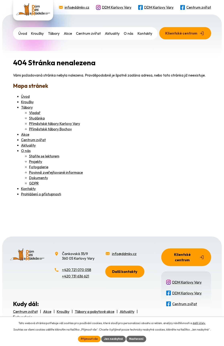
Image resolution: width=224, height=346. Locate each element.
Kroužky (37, 33)
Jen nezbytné (113, 339)
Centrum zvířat (198, 7)
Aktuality (112, 33)
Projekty (35, 161)
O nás (128, 33)
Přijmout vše (89, 339)
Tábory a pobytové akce (94, 311)
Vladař (35, 112)
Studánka (37, 118)
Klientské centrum (181, 33)
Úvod (22, 33)
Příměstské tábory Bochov (50, 129)
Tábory (54, 33)
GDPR (34, 183)
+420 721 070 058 (76, 269)
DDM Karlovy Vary (116, 7)
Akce (68, 33)
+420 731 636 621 (75, 276)
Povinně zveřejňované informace (56, 172)
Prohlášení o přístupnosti (41, 194)
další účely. (199, 323)
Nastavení (136, 339)
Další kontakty (124, 271)
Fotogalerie (38, 167)
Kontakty (145, 33)
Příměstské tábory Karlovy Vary (54, 123)
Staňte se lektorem (44, 156)
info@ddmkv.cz (77, 7)
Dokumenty (38, 178)
